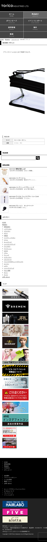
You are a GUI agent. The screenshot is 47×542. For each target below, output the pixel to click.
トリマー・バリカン (9, 237)
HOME (2, 39)
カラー (6, 233)
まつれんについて (9, 491)
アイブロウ (7, 246)
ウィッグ (6, 255)
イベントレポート (35, 22)
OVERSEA (7, 468)
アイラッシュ (8, 248)
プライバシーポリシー (10, 477)
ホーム (11, 15)
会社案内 (6, 475)
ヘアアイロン (8, 229)
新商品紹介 (7, 226)
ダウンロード (11, 22)
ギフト (6, 272)
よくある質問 (8, 479)
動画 (11, 35)
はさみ (6, 251)
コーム (6, 240)
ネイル (6, 274)
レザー (6, 266)
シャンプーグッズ (9, 268)
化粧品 (6, 235)
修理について (8, 481)
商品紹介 (35, 15)
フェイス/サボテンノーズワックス (13, 261)
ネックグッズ (8, 242)
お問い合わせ (6, 277)
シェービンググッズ (9, 244)
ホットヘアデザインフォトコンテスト (14, 489)
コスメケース (15, 39)
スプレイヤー (8, 257)
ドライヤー (7, 231)
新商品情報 (7, 464)
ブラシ (6, 253)
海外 (35, 28)
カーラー (6, 264)
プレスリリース (8, 493)
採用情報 (11, 28)
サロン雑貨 (7, 270)
